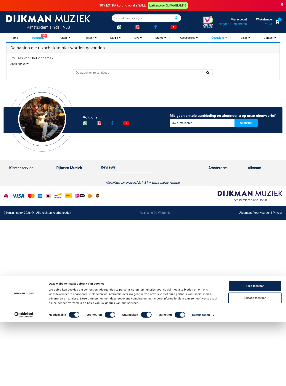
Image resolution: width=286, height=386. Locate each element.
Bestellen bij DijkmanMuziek (27, 177)
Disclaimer (16, 218)
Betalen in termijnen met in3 (27, 254)
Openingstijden (222, 194)
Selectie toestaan (255, 361)
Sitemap (61, 194)
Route (216, 200)
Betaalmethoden (19, 183)
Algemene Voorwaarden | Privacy (260, 311)
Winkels (61, 200)
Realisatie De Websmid (155, 311)
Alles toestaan (254, 349)
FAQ (12, 206)
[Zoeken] (146, 18)
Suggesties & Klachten (24, 230)
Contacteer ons (19, 266)
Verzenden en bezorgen (24, 194)
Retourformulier (19, 242)
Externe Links (18, 272)
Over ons (62, 177)
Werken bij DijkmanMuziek (73, 188)
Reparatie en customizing (25, 212)
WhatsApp (16, 236)
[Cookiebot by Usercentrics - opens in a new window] (24, 379)
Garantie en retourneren (24, 188)
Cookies (14, 248)
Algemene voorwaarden (24, 200)
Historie (61, 183)
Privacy (14, 224)
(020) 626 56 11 (222, 188)
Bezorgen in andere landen (26, 260)
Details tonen (201, 378)
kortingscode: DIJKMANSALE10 (168, 5)
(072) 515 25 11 (261, 188)
